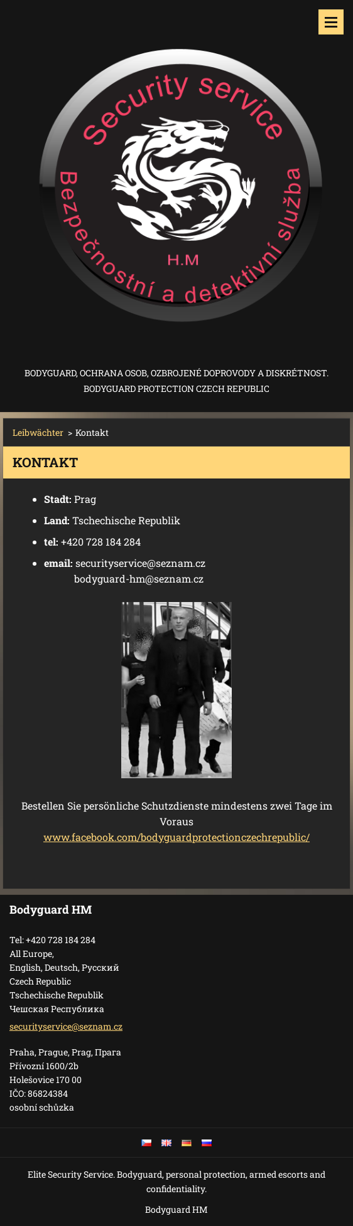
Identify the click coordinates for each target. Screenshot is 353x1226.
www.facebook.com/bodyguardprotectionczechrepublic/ (176, 836)
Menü (331, 21)
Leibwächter (38, 432)
